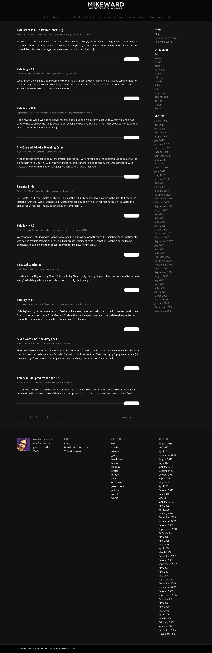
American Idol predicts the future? (38, 378)
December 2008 (163, 194)
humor (60, 34)
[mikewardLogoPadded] (106, 6)
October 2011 (161, 151)
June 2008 (159, 218)
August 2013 (161, 120)
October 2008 (161, 202)
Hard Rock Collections (166, 38)
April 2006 (159, 291)
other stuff (160, 93)
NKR (156, 89)
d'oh (50, 151)
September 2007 (163, 241)
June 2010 (159, 171)
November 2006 (163, 264)
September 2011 (163, 155)
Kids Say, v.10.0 (26, 108)
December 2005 (163, 307)
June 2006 (159, 284)
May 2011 (159, 159)
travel (157, 104)
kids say (67, 34)
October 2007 (161, 237)
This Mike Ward (163, 41)
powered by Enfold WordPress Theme (60, 649)
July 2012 (159, 140)
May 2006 (159, 287)
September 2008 (163, 206)
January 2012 (161, 144)
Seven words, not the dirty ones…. (38, 339)
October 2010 (161, 167)
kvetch (158, 81)
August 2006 (161, 276)
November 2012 (163, 132)
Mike (89, 34)
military (158, 85)
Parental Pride (25, 186)
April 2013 (159, 128)
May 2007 (159, 252)
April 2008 (159, 225)
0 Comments (41, 34)
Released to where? (29, 265)
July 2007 (159, 245)
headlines (49, 269)
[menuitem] (46, 17)
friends (158, 62)
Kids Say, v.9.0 (25, 225)
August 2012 (161, 136)
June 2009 (159, 183)
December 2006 (163, 260)
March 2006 (160, 295)
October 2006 (161, 268)
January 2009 (161, 190)
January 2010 (161, 179)
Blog (157, 34)
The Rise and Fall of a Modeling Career (40, 147)
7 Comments (38, 151)
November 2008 (163, 198)
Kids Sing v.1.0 (25, 69)
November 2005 (163, 311)
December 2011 (163, 148)
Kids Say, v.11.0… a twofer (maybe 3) (40, 30)
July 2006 (159, 280)
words (79, 304)
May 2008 (159, 221)
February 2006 (162, 299)
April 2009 (159, 187)
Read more (131, 59)
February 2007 (162, 256)
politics (60, 382)
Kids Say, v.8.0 (25, 300)
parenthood (77, 34)
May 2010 (159, 175)
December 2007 (163, 233)
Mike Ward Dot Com (36, 649)
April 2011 (159, 163)
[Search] (168, 17)
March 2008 (160, 229)
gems (157, 65)
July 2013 (159, 124)
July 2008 (159, 214)
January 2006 (161, 303)
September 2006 (163, 272)
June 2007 (159, 249)
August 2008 (161, 210)
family (53, 34)
